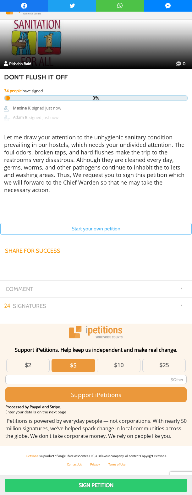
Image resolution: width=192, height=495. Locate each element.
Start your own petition (96, 229)
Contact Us (74, 464)
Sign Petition (96, 485)
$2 (28, 365)
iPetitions (32, 456)
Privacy (95, 464)
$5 (73, 365)
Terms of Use (116, 464)
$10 (118, 365)
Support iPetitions (96, 394)
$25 (164, 365)
